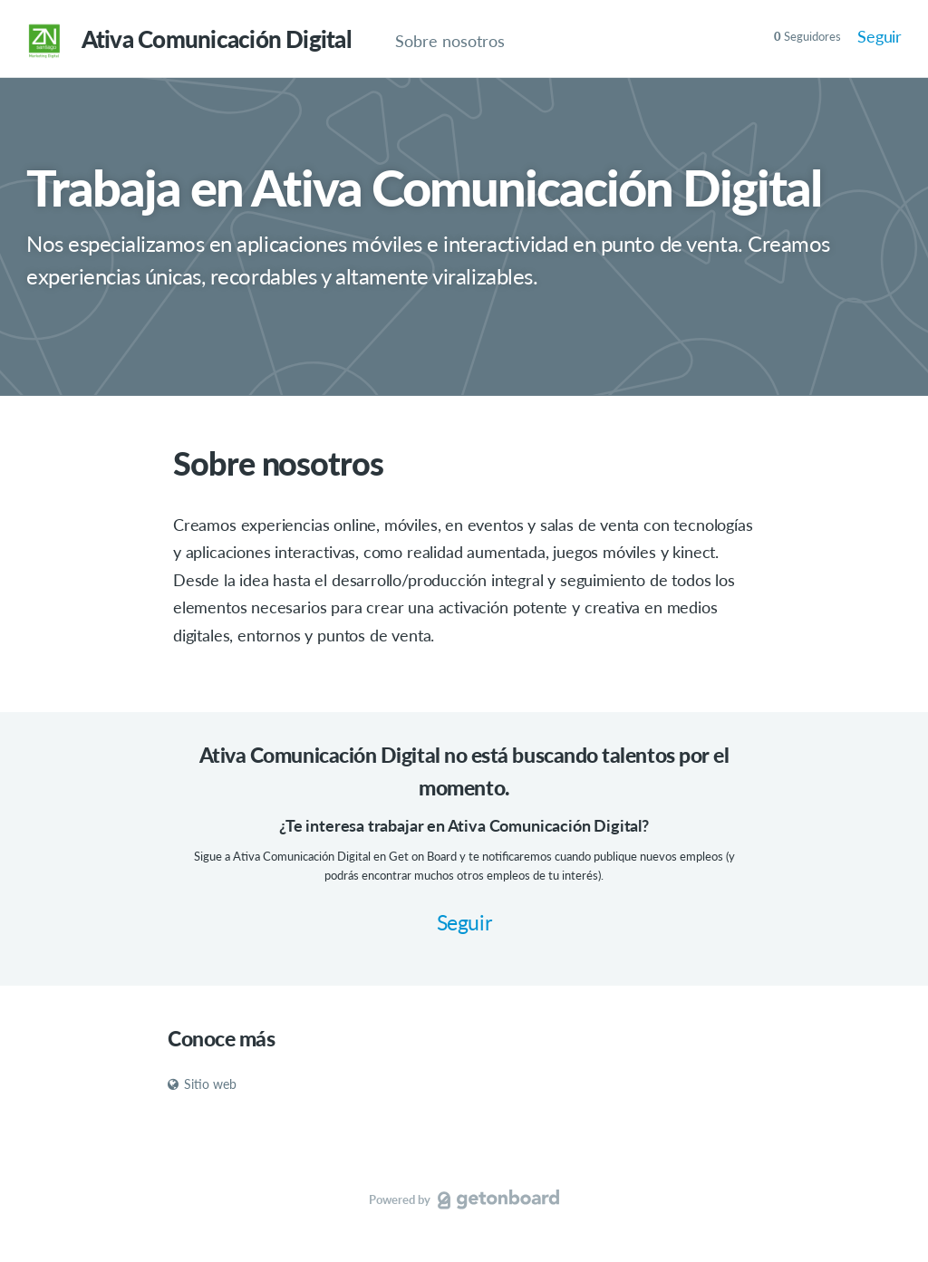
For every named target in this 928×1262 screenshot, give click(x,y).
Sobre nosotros (450, 41)
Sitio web (202, 1084)
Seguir (879, 36)
